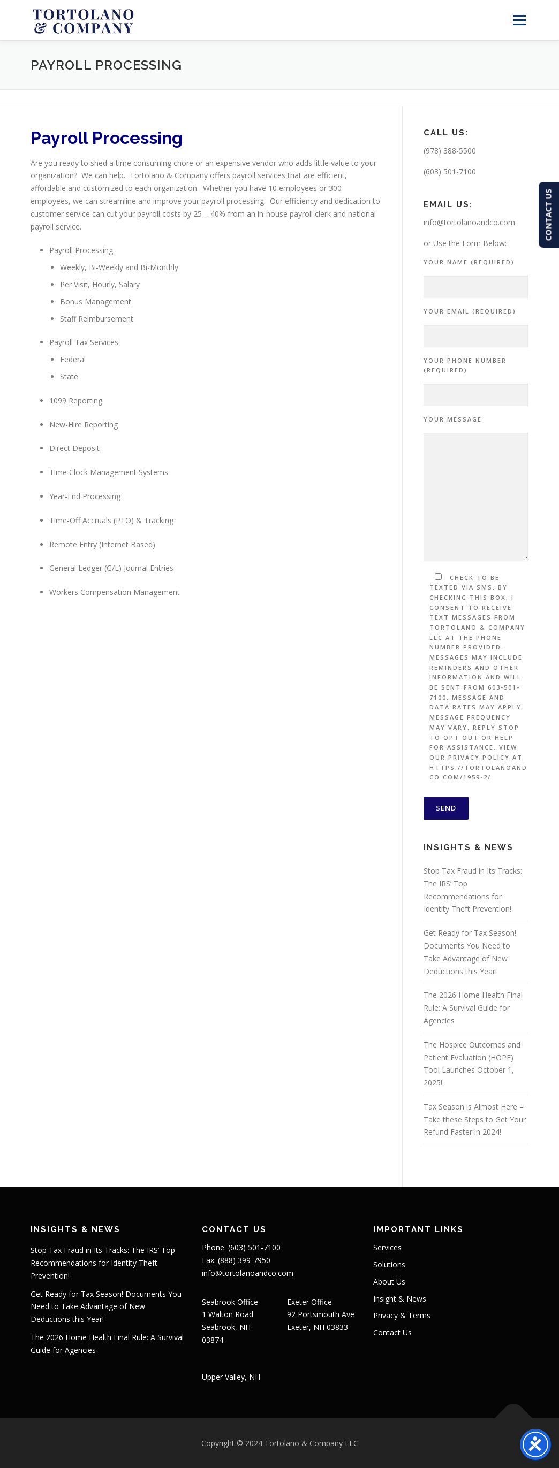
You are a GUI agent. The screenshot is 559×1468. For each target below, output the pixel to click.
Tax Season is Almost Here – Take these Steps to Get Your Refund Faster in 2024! (475, 1119)
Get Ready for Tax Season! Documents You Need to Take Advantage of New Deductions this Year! (106, 1307)
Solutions (389, 1264)
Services (387, 1247)
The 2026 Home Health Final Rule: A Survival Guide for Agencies (473, 1008)
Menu (519, 20)
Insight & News (399, 1299)
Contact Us (392, 1332)
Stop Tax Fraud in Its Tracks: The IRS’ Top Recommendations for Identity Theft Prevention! (103, 1263)
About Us (389, 1281)
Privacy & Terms (401, 1315)
